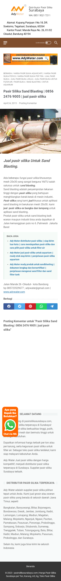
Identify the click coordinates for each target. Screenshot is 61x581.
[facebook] (8, 306)
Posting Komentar (28, 103)
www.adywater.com (14, 291)
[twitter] (19, 306)
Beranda (30, 566)
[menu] (7, 42)
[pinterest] (30, 306)
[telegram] (52, 306)
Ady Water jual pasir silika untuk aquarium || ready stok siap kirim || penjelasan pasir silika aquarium (32, 256)
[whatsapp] (41, 306)
